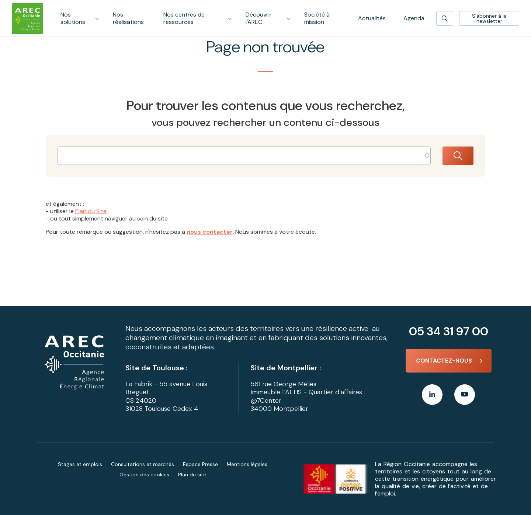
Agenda (413, 18)
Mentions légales (247, 464)
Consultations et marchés (142, 464)
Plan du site (192, 474)
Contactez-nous (444, 360)
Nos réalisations (128, 18)
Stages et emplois (80, 464)
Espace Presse (200, 464)
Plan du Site (91, 211)
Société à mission (317, 18)
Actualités (372, 18)
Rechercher (457, 156)
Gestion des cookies (144, 474)
